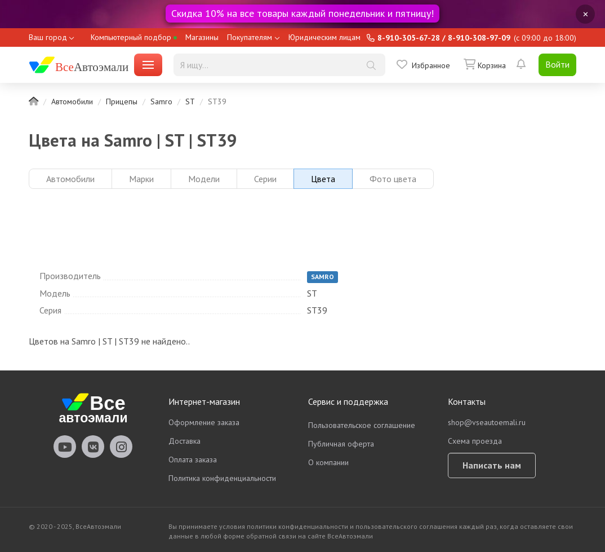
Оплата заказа (192, 459)
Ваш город (48, 37)
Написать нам (491, 465)
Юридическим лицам (324, 37)
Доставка (184, 441)
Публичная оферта (341, 444)
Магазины (202, 37)
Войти (557, 64)
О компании (328, 462)
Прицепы (121, 101)
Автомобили (72, 101)
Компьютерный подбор (134, 37)
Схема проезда (475, 441)
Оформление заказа (203, 422)
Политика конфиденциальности (222, 478)
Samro (161, 101)
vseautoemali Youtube (65, 446)
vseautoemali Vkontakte (93, 446)
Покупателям (249, 37)
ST (190, 101)
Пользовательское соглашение (361, 425)
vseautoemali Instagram (121, 446)
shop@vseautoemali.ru (487, 422)
